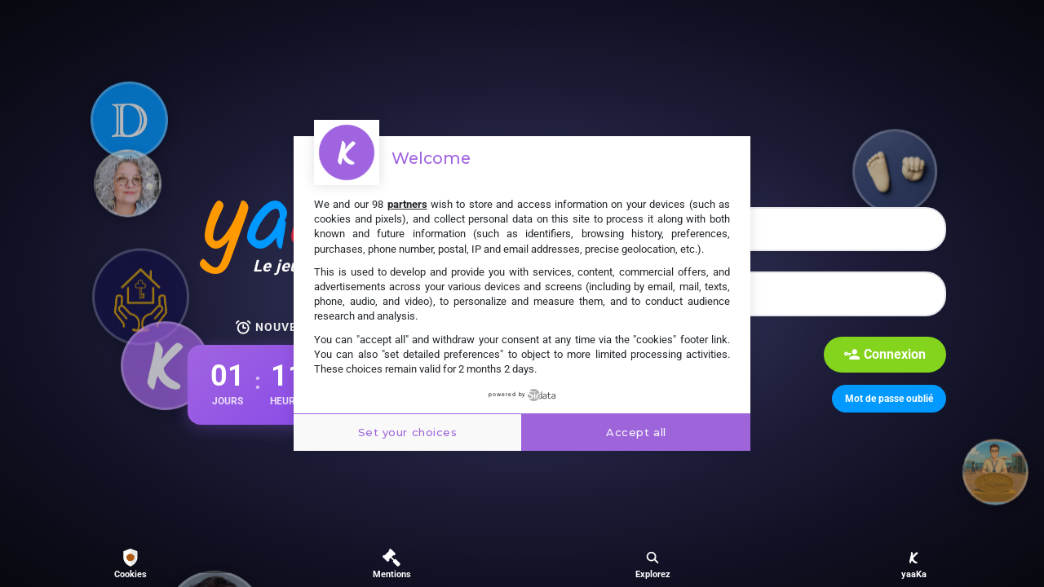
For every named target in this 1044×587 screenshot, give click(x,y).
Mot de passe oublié (889, 398)
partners (407, 204)
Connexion (885, 354)
